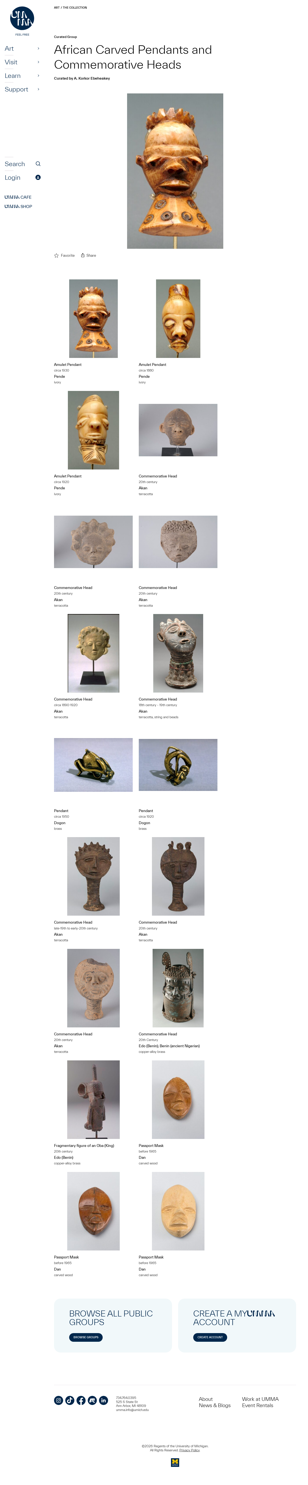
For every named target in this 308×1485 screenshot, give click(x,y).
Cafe (18, 197)
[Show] (38, 48)
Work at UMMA (260, 1399)
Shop (18, 206)
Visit (11, 62)
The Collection (75, 7)
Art (9, 48)
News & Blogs (215, 1405)
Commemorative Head (158, 476)
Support (16, 89)
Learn (13, 75)
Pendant (61, 811)
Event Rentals (257, 1405)
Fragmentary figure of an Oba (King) (84, 1145)
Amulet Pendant (67, 364)
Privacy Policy (189, 1450)
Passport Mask (151, 1145)
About (206, 1399)
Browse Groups (85, 1337)
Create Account (210, 1337)
